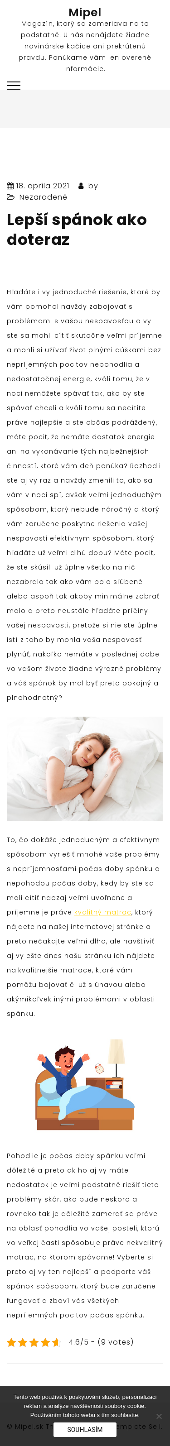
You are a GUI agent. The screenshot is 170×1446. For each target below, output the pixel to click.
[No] (158, 1416)
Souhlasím (84, 1429)
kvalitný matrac (102, 912)
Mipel (85, 12)
